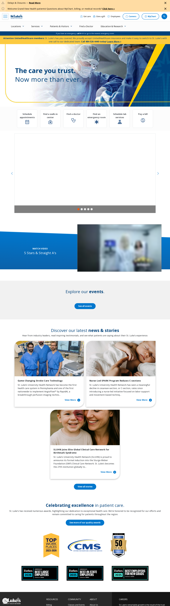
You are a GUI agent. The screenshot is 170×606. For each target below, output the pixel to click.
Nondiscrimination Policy (54, 599)
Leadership (95, 562)
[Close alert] (165, 3)
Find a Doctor (86, 26)
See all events (85, 306)
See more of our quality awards (85, 460)
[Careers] (131, 16)
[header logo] (16, 16)
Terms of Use (90, 596)
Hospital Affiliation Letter (54, 564)
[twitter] (32, 591)
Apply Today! (130, 576)
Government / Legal (81, 599)
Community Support (77, 555)
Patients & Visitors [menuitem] (59, 26)
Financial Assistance (55, 547)
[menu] (5, 16)
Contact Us (94, 547)
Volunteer (72, 565)
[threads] (25, 591)
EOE (47, 596)
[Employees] (113, 16)
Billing (49, 542)
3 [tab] (85, 209)
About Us (94, 542)
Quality (93, 572)
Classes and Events (76, 542)
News (92, 567)
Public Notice (79, 596)
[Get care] (85, 16)
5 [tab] (92, 209)
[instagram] (11, 591)
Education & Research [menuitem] (112, 26)
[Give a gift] (99, 16)
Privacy (53, 596)
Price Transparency (55, 570)
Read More (34, 2)
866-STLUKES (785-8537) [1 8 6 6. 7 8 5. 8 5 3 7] (22, 545)
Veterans (50, 575)
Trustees (94, 577)
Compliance (68, 599)
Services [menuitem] (35, 26)
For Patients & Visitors (56, 552)
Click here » (108, 8)
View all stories (85, 424)
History (93, 557)
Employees (94, 552)
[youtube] (40, 591)
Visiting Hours (52, 580)
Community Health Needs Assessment (76, 549)
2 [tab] (82, 209)
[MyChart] (150, 16)
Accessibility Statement (65, 596)
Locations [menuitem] (16, 26)
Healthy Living (74, 560)
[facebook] (4, 591)
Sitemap (92, 599)
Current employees (133, 585)
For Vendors (51, 557)
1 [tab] (78, 209)
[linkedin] (18, 591)
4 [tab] (88, 209)
